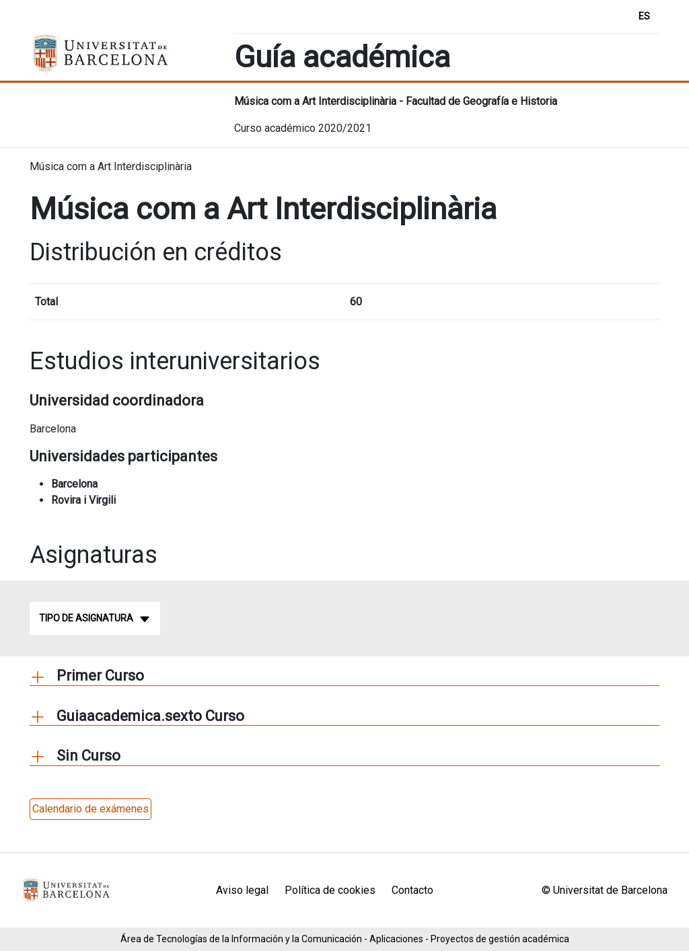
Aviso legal (242, 890)
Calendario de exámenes (90, 808)
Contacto (412, 890)
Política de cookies (330, 890)
